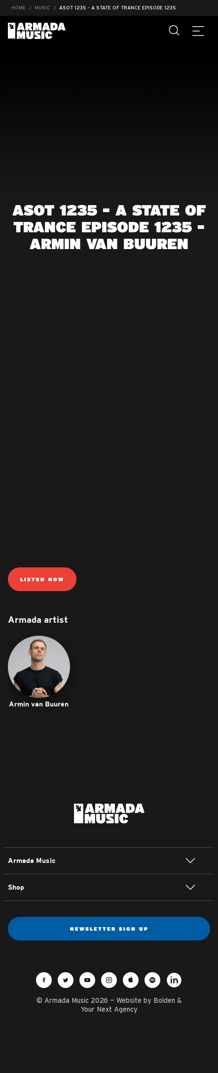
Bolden (164, 1000)
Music (42, 7)
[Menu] (198, 31)
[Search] (174, 31)
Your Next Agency (109, 1009)
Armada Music (37, 31)
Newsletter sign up (109, 929)
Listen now (42, 579)
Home (18, 7)
